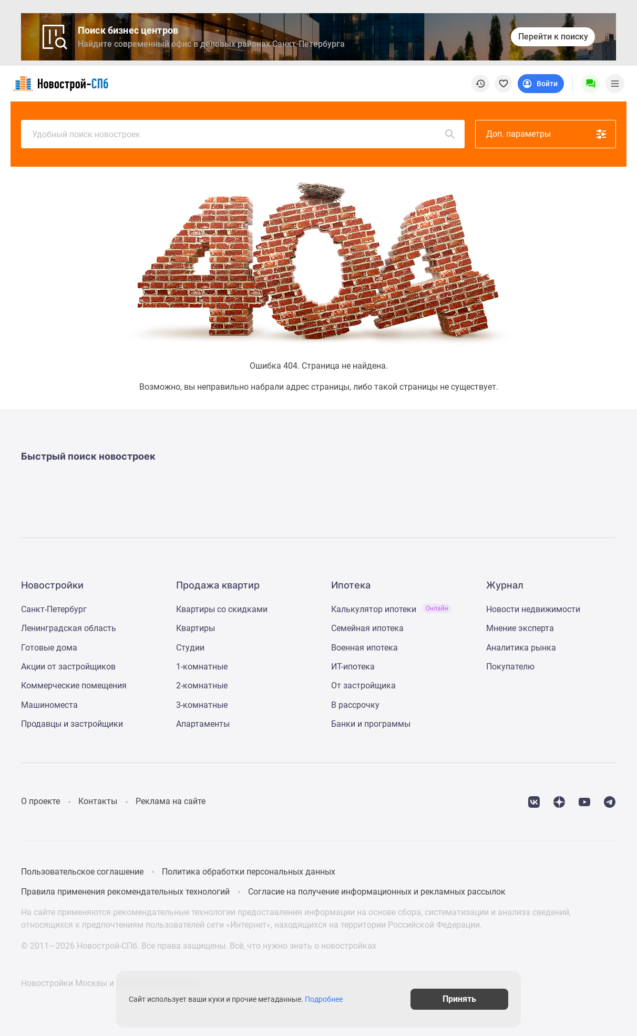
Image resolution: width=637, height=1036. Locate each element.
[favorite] (503, 83)
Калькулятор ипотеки (391, 609)
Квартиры (195, 628)
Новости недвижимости (533, 609)
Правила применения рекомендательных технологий (125, 892)
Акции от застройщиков (68, 667)
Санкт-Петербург (54, 609)
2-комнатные (202, 685)
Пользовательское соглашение (82, 872)
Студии (190, 648)
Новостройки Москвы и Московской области (110, 983)
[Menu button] (590, 83)
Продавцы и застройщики (72, 724)
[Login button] (541, 83)
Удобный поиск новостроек (244, 134)
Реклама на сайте (171, 801)
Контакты (97, 801)
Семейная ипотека (367, 628)
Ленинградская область (68, 628)
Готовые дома (49, 648)
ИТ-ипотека (353, 667)
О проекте (40, 801)
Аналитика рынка (521, 648)
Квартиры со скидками (222, 609)
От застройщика (363, 685)
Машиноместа (49, 705)
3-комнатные (202, 705)
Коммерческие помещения (74, 685)
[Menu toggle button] (614, 83)
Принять (459, 999)
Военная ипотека (364, 648)
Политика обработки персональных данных (248, 872)
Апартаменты (203, 724)
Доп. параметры (547, 134)
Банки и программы (370, 724)
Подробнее (324, 999)
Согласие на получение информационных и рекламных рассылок (377, 892)
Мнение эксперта (520, 628)
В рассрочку (355, 705)
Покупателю (510, 667)
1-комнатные (202, 667)
